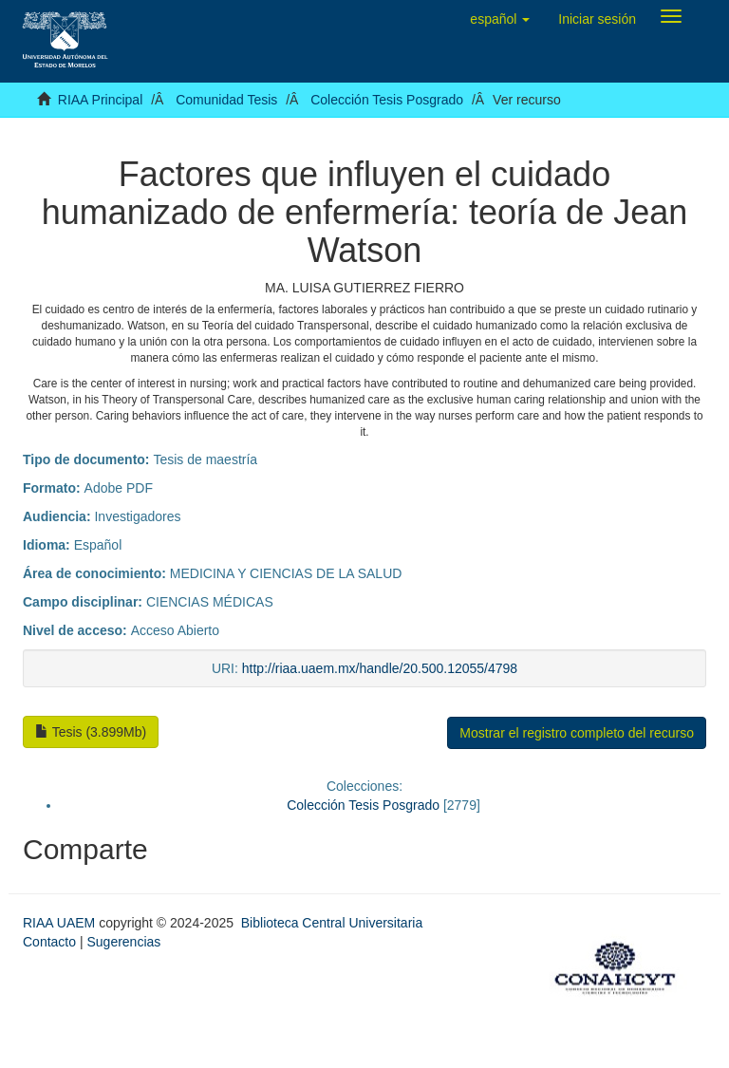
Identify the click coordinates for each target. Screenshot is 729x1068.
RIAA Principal (100, 99)
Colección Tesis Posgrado (386, 99)
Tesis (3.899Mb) (90, 732)
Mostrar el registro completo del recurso (576, 732)
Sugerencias (123, 941)
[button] (500, 19)
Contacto (49, 941)
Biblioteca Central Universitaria (331, 922)
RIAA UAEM (61, 922)
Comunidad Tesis (226, 99)
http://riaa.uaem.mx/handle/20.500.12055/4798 (379, 668)
